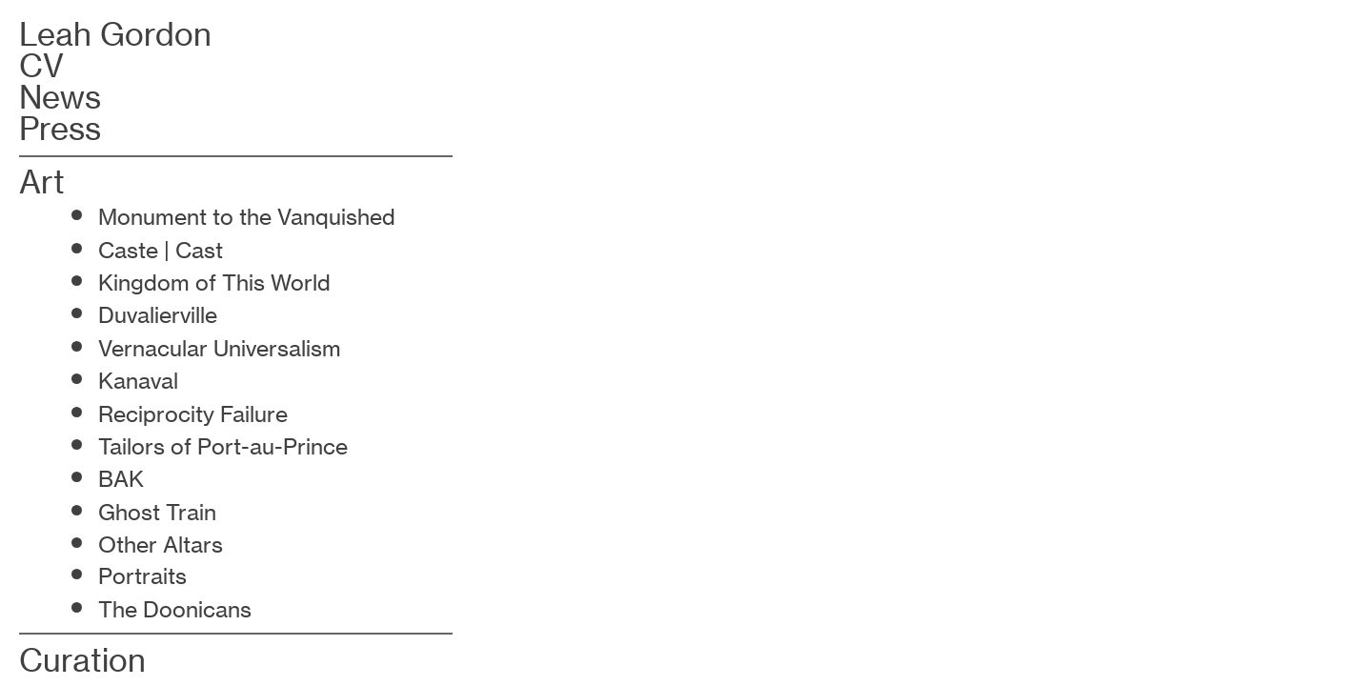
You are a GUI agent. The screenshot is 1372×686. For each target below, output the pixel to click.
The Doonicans (175, 609)
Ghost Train (160, 512)
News (60, 97)
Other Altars (160, 545)
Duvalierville (160, 315)
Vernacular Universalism (219, 348)
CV (41, 66)
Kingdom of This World (214, 283)
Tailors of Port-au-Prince (223, 447)
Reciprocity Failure (193, 414)
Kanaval (138, 381)
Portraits (142, 576)
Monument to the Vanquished (246, 217)
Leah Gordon (115, 34)
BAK (121, 479)
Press (60, 129)
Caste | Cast (160, 250)
